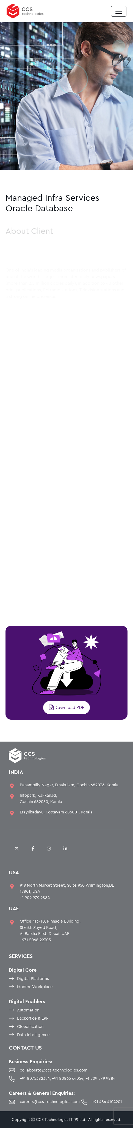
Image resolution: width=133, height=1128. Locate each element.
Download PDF (66, 707)
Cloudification (30, 1026)
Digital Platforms (33, 978)
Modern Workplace (35, 986)
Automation (28, 1010)
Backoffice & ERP (33, 1018)
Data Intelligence (33, 1034)
